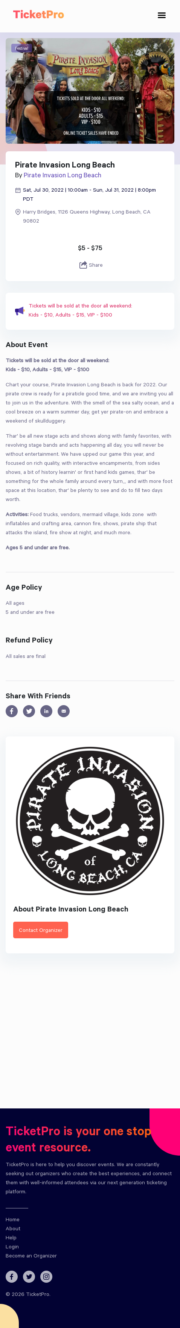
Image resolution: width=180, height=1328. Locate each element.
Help (11, 1239)
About (13, 1230)
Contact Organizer (41, 931)
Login (12, 1248)
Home (13, 1220)
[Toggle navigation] (162, 16)
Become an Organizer (31, 1257)
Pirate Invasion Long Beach (62, 176)
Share (90, 265)
